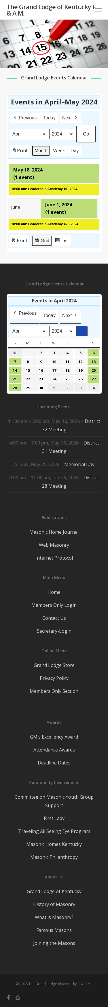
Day (75, 150)
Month (41, 150)
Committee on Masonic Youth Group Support (54, 801)
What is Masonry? (54, 917)
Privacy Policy (54, 678)
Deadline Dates (54, 763)
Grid (41, 241)
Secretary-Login (54, 631)
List (62, 241)
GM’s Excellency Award (54, 737)
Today (49, 117)
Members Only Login (54, 605)
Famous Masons (54, 930)
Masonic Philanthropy (54, 857)
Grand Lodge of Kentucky (54, 891)
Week (59, 150)
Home (54, 592)
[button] (98, 10)
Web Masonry (54, 545)
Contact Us (54, 618)
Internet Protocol (54, 558)
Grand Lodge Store (54, 665)
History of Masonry (54, 904)
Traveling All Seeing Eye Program (54, 831)
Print (20, 152)
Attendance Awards (54, 750)
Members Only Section (54, 691)
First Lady (54, 818)
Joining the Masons (54, 943)
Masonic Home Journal (54, 532)
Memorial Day (79, 464)
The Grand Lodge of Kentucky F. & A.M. (52, 9)
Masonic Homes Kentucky (54, 844)
